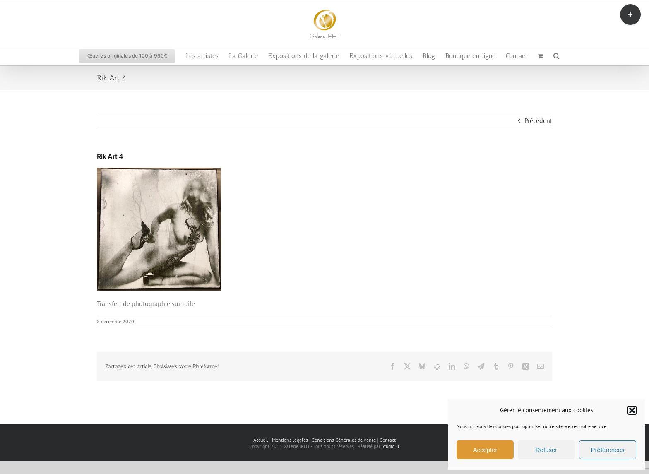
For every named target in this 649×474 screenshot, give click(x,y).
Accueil (260, 440)
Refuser (547, 449)
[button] (632, 410)
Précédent (538, 120)
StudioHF (391, 446)
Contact (388, 440)
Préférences (608, 449)
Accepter (485, 449)
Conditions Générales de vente (344, 440)
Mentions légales (290, 440)
